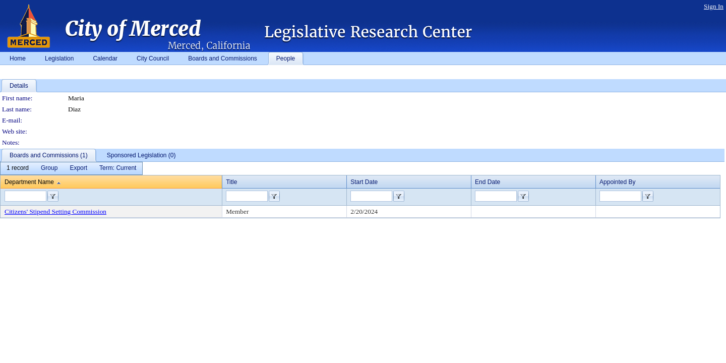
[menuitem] (18, 168)
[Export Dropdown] (78, 168)
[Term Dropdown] (117, 168)
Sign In (713, 6)
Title (231, 182)
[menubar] (71, 168)
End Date (487, 182)
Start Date (364, 182)
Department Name (29, 182)
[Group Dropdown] (49, 168)
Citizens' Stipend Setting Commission (55, 211)
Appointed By (617, 182)
